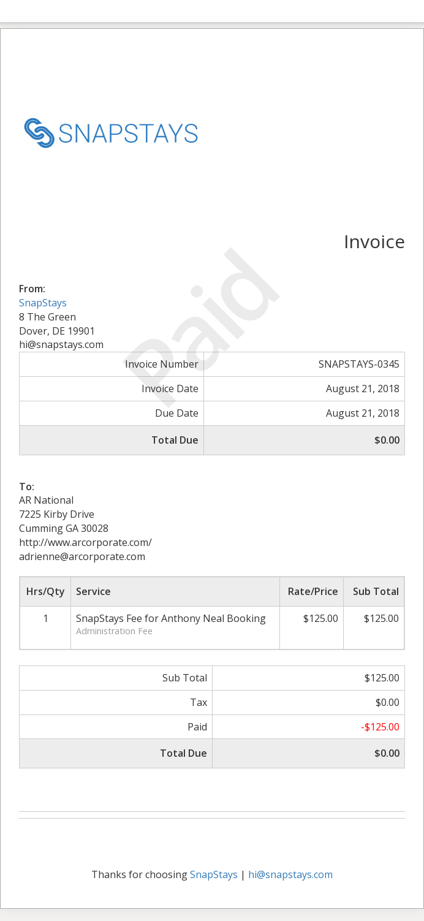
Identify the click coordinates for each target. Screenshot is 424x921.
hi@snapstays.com (290, 874)
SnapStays (43, 302)
